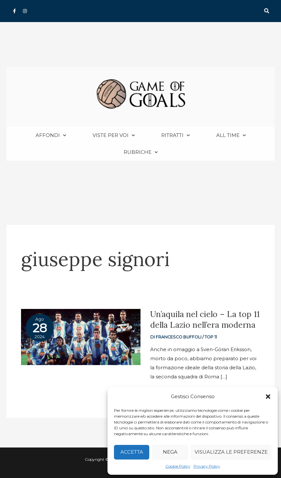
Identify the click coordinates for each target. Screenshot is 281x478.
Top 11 (211, 337)
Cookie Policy (177, 466)
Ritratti (175, 136)
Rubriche (141, 153)
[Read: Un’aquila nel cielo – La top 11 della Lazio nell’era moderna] (80, 337)
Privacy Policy (207, 466)
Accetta (131, 452)
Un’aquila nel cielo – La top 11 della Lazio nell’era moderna (205, 319)
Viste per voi (114, 136)
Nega (170, 452)
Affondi (51, 136)
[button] (268, 396)
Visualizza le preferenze (231, 452)
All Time (231, 136)
